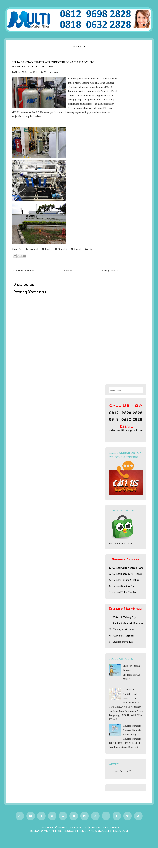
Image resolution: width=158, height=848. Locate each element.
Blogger (113, 827)
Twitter (47, 249)
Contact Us (128, 689)
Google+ (61, 249)
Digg (89, 249)
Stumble (76, 249)
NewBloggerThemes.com (109, 830)
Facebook (32, 249)
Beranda (79, 46)
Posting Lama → (110, 270)
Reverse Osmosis (132, 725)
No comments (51, 72)
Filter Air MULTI (122, 771)
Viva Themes (53, 830)
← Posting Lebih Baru (23, 270)
